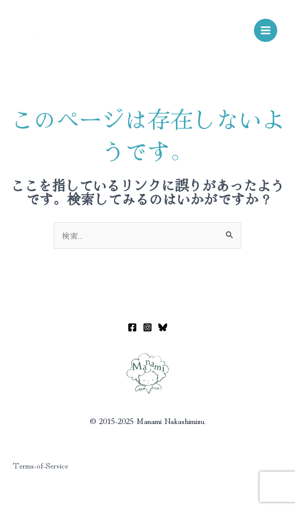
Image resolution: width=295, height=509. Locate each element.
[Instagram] (147, 327)
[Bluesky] (162, 327)
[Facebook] (132, 327)
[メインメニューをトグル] (265, 30)
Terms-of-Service (40, 465)
